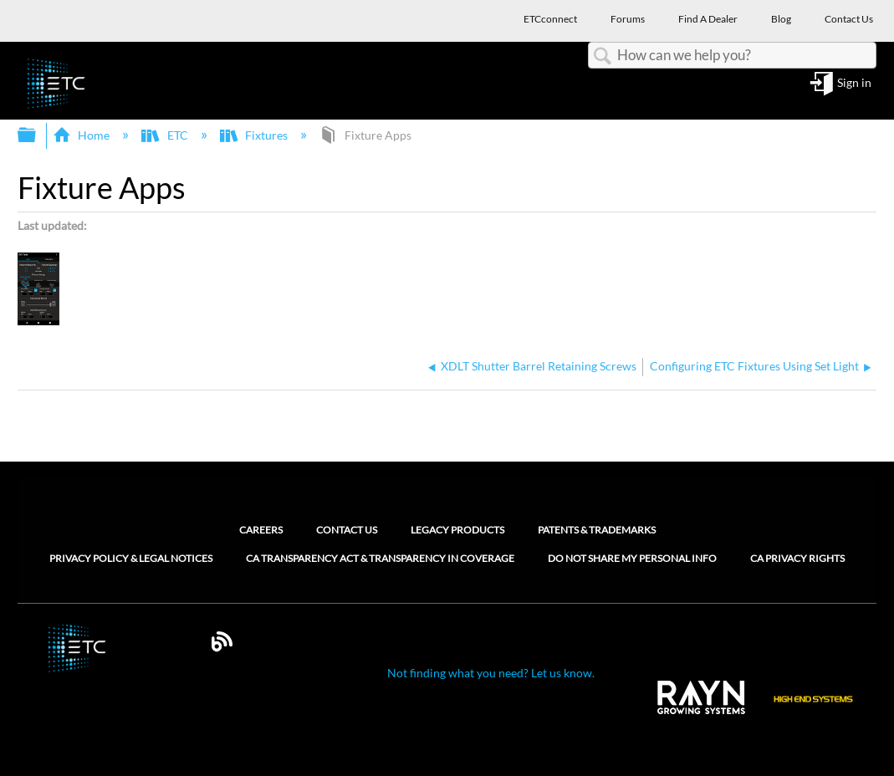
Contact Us (346, 529)
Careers (261, 529)
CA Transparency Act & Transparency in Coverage (380, 558)
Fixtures (255, 135)
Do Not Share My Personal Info (632, 558)
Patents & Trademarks (597, 529)
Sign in (854, 83)
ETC (165, 135)
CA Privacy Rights (797, 558)
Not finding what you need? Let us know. (491, 673)
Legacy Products (457, 529)
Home (82, 135)
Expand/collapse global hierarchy (37, 135)
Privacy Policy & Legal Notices (130, 558)
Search (603, 56)
